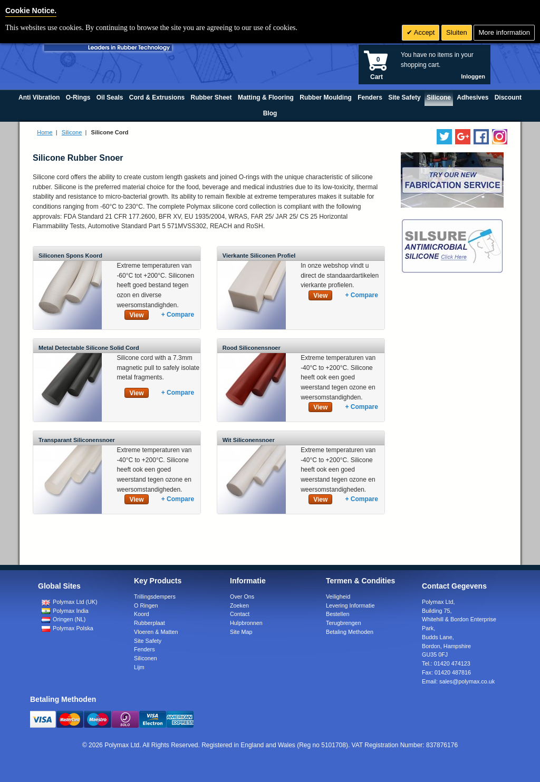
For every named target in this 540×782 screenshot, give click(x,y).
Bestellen (337, 614)
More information (504, 32)
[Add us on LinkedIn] (462, 136)
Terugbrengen (343, 623)
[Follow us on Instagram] (499, 136)
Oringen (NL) (63, 619)
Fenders (144, 649)
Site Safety (147, 641)
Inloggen (473, 76)
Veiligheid (338, 596)
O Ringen (146, 605)
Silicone (72, 132)
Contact (239, 614)
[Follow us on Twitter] (444, 136)
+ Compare (177, 314)
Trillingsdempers (155, 596)
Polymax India (65, 611)
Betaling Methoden (349, 632)
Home (44, 132)
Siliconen (145, 658)
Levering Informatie (350, 605)
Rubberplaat (149, 623)
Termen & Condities (360, 580)
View (136, 315)
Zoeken (239, 605)
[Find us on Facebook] (481, 136)
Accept (423, 32)
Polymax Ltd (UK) (70, 602)
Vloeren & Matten (156, 632)
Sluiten (456, 32)
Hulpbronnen (246, 623)
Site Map (241, 632)
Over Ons (242, 596)
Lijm (139, 667)
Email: (458, 681)
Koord (141, 614)
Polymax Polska (67, 628)
